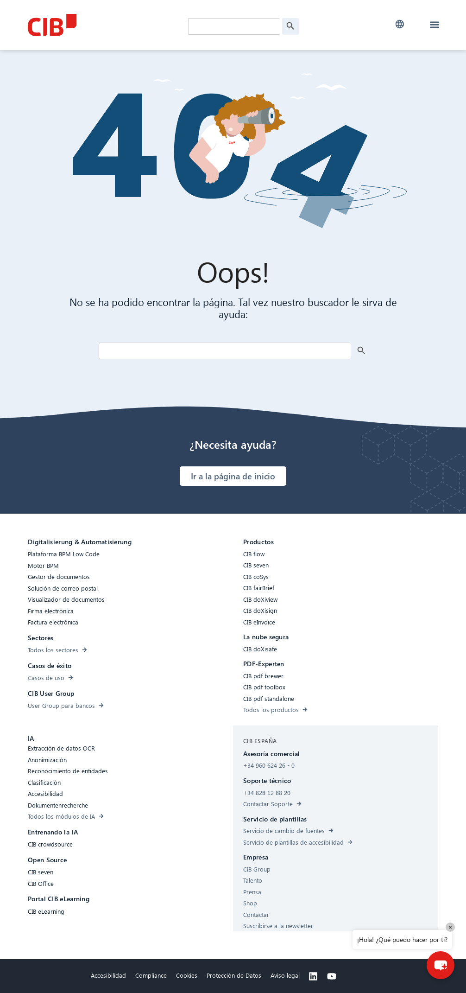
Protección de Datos (234, 975)
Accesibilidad (108, 975)
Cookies (186, 975)
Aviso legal (285, 975)
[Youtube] (331, 976)
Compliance (151, 975)
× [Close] (450, 927)
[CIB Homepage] (97, 25)
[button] (399, 24)
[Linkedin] (313, 976)
